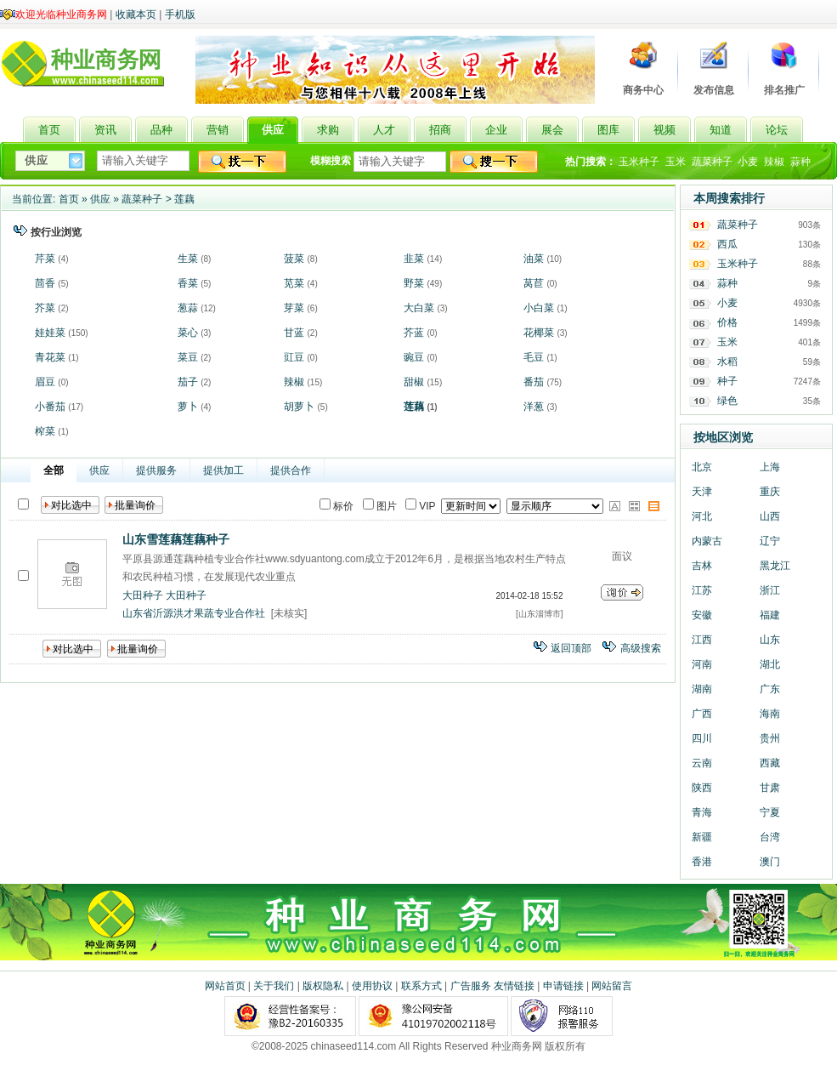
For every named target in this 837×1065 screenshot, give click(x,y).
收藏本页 (136, 14)
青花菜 (50, 357)
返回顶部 (571, 648)
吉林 (702, 566)
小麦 (748, 162)
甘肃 (770, 788)
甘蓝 (294, 333)
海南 (770, 714)
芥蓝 (414, 333)
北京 (702, 467)
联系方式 (421, 986)
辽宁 (770, 541)
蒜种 (800, 162)
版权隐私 (323, 986)
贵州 (770, 738)
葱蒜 (188, 308)
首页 (69, 199)
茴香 (45, 283)
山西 (770, 516)
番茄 (533, 382)
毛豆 (533, 357)
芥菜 (45, 308)
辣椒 (774, 162)
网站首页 (225, 986)
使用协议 (372, 986)
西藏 (770, 763)
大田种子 (142, 595)
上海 (770, 467)
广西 (702, 714)
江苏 (702, 590)
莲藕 (184, 199)
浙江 (770, 590)
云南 (702, 763)
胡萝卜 (299, 407)
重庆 (770, 492)
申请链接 (563, 986)
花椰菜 (538, 333)
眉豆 (45, 382)
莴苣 (533, 283)
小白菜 (538, 308)
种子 (727, 381)
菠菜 (294, 259)
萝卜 (188, 407)
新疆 (702, 837)
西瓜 (727, 244)
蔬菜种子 (712, 162)
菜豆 (188, 357)
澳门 (770, 862)
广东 (770, 689)
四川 (702, 738)
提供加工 (223, 470)
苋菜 (294, 283)
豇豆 (294, 357)
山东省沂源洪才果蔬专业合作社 (193, 613)
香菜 (188, 283)
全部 (53, 470)
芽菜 (294, 308)
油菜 (533, 259)
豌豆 (414, 357)
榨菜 (45, 431)
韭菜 (414, 259)
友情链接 (514, 986)
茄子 (188, 382)
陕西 (702, 788)
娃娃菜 (50, 333)
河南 (702, 664)
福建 (770, 615)
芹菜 (45, 259)
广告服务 (470, 986)
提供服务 (156, 470)
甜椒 (414, 382)
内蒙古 (707, 541)
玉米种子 (639, 162)
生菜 (188, 259)
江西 (702, 640)
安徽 (702, 615)
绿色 (727, 401)
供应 (100, 199)
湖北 (770, 664)
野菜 (414, 283)
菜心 (188, 333)
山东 (770, 640)
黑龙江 (775, 566)
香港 (702, 862)
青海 (702, 812)
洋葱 (533, 407)
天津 (702, 492)
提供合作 (290, 470)
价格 (727, 322)
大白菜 (419, 308)
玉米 (675, 162)
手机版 (180, 14)
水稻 (727, 361)
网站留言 (611, 986)
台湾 (770, 837)
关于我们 (273, 986)
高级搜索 (640, 648)
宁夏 (770, 812)
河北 (702, 516)
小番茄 (50, 407)
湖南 (702, 689)
